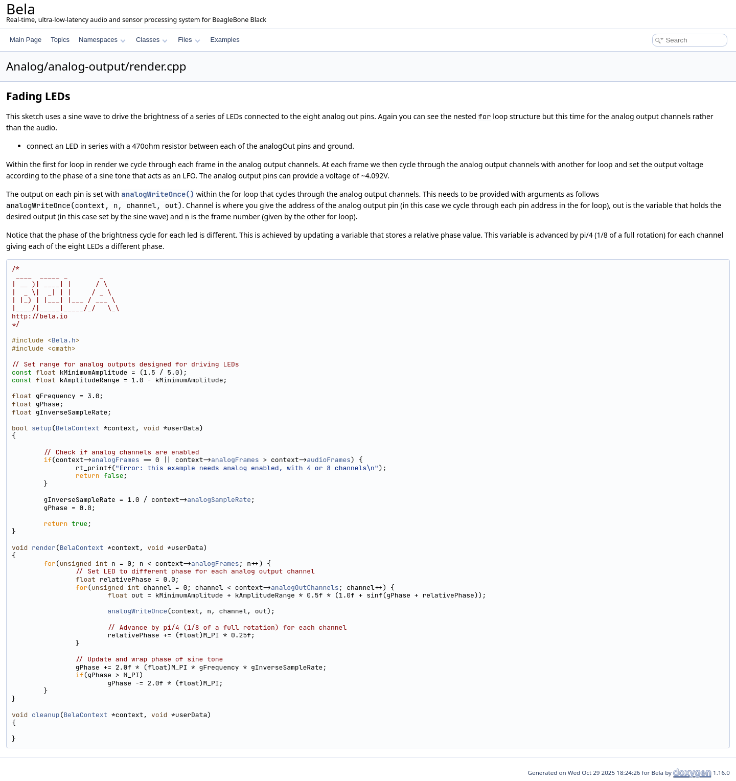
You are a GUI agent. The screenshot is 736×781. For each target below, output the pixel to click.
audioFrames (329, 459)
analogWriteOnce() (157, 194)
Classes (152, 39)
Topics (60, 39)
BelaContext (78, 428)
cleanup (46, 714)
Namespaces (102, 39)
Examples (225, 39)
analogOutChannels (305, 587)
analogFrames (115, 459)
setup (42, 428)
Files (189, 39)
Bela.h (64, 340)
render (44, 547)
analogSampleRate (219, 499)
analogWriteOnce (137, 611)
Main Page (25, 39)
